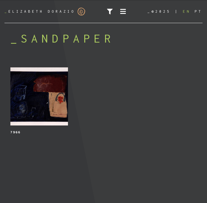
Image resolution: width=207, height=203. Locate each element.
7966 (15, 132)
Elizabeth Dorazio (44, 12)
